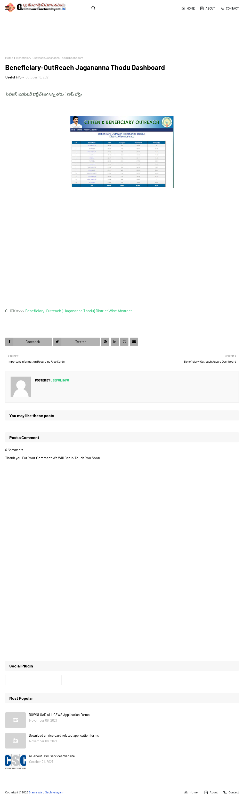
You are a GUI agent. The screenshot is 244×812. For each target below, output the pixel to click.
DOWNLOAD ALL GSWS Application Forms (59, 715)
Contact (229, 8)
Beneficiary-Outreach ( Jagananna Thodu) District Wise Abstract (78, 310)
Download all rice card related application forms (64, 735)
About (207, 8)
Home (188, 8)
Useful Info (13, 77)
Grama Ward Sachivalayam (46, 792)
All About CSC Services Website (52, 756)
